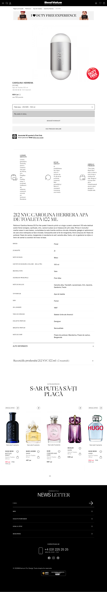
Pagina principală (18, 8)
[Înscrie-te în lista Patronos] (91, 503)
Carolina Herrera (48, 8)
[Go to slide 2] (52, 475)
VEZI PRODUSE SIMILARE (53, 129)
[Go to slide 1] (50, 475)
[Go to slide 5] (57, 475)
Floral (56, 244)
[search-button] (6, 3)
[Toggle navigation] (3, 3)
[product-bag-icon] (17, 457)
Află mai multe (38, 138)
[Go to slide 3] (53, 475)
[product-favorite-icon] (17, 451)
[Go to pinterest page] (58, 558)
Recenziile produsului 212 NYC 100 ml (41, 360)
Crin (83, 285)
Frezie (64, 287)
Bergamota (58, 337)
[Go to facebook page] (49, 558)
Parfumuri (28, 8)
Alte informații (20, 346)
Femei (56, 301)
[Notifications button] (96, 3)
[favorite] (100, 3)
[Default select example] (53, 107)
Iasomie (89, 285)
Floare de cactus (83, 335)
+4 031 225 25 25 (56, 549)
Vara (55, 271)
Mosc (56, 258)
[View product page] (33, 427)
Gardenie (57, 287)
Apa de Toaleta (37, 8)
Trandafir (68, 285)
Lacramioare (76, 285)
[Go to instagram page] (53, 558)
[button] (17, 408)
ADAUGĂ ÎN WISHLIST (53, 120)
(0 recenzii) (27, 90)
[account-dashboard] (10, 3)
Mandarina (72, 335)
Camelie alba (59, 285)
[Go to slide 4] (55, 475)
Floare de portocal (60, 335)
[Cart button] (104, 3)
